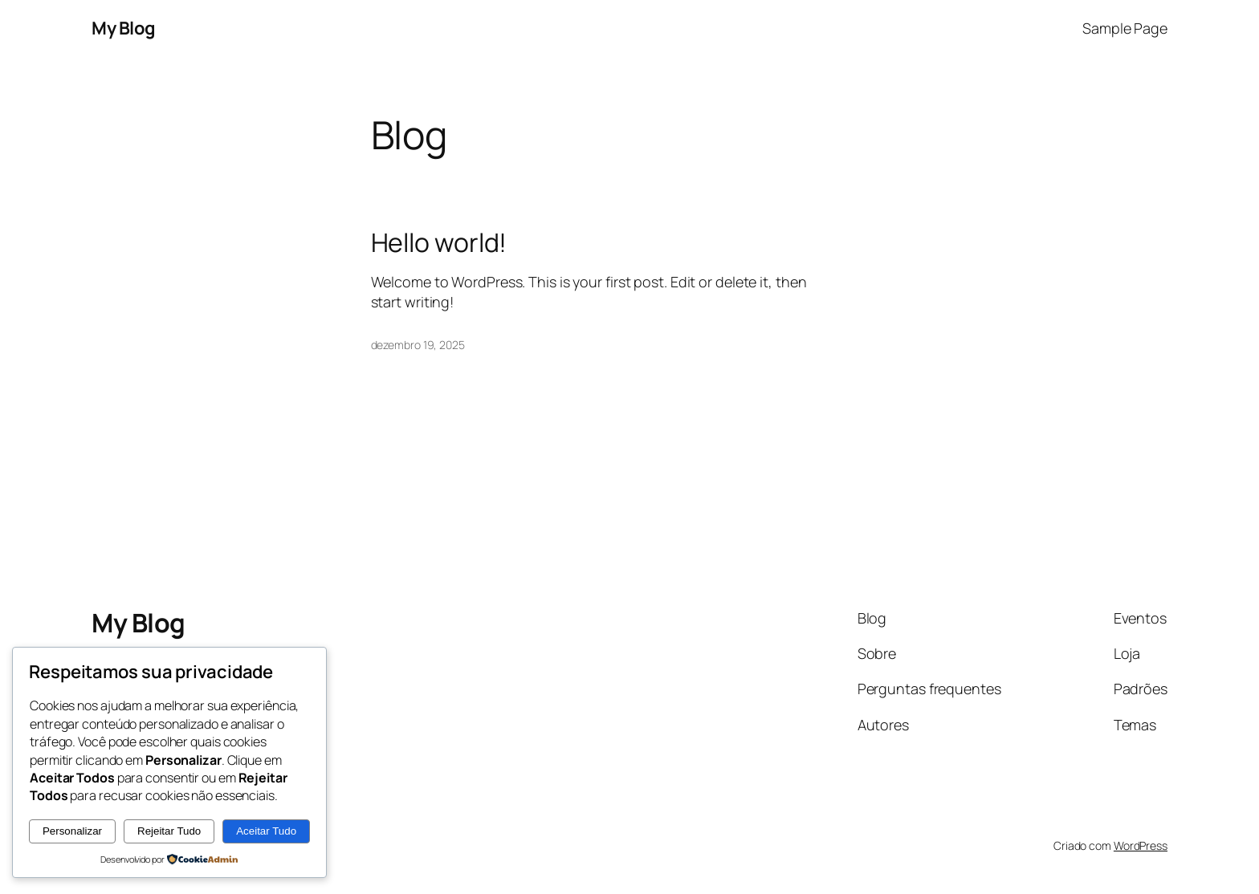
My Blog (124, 28)
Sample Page (1124, 28)
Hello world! (439, 242)
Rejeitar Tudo (169, 831)
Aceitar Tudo (266, 831)
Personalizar (72, 831)
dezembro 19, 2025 (418, 344)
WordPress (1140, 845)
